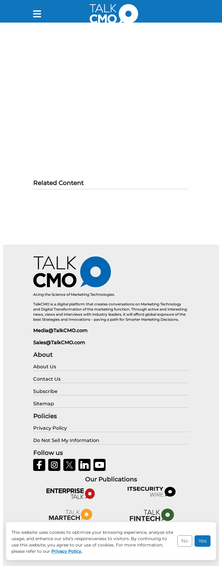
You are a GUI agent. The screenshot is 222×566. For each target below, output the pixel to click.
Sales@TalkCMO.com (59, 342)
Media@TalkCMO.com (60, 330)
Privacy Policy (156, 557)
